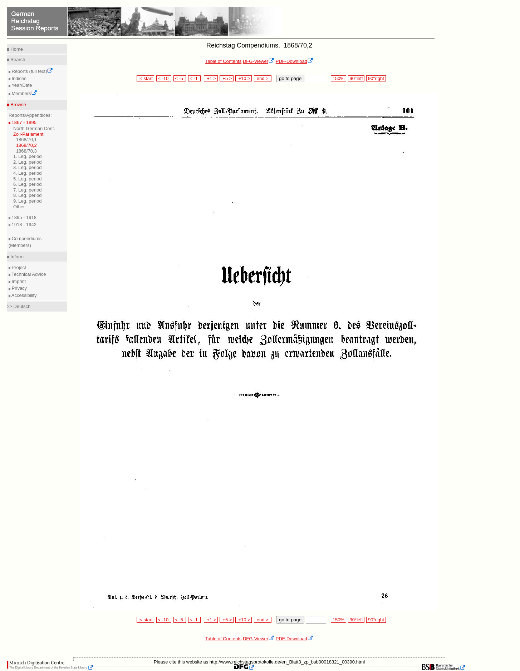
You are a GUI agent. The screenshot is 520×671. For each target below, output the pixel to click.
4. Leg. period (27, 173)
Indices (18, 78)
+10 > (243, 78)
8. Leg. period (27, 195)
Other (19, 206)
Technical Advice (28, 274)
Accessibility (23, 295)
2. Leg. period (27, 162)
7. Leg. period (27, 190)
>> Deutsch (19, 306)
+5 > (226, 78)
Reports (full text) (31, 71)
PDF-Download (294, 61)
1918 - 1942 (23, 224)
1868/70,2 (26, 145)
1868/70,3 (26, 151)
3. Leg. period (27, 167)
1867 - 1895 (23, 122)
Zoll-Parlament (28, 134)
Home (16, 49)
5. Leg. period (27, 179)
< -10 (164, 78)
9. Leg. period (27, 201)
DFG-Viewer (258, 61)
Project (18, 267)
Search (17, 59)
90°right (376, 78)
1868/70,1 (26, 139)
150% (338, 78)
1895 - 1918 (23, 217)
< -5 (180, 78)
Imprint (18, 281)
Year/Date (21, 85)
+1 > (210, 78)
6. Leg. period (27, 184)
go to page (290, 78)
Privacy (18, 288)
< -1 (194, 78)
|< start (145, 78)
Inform (16, 256)
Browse (17, 104)
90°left (356, 78)
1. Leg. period (27, 156)
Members (23, 93)
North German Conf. (34, 128)
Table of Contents (223, 61)
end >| (262, 78)
